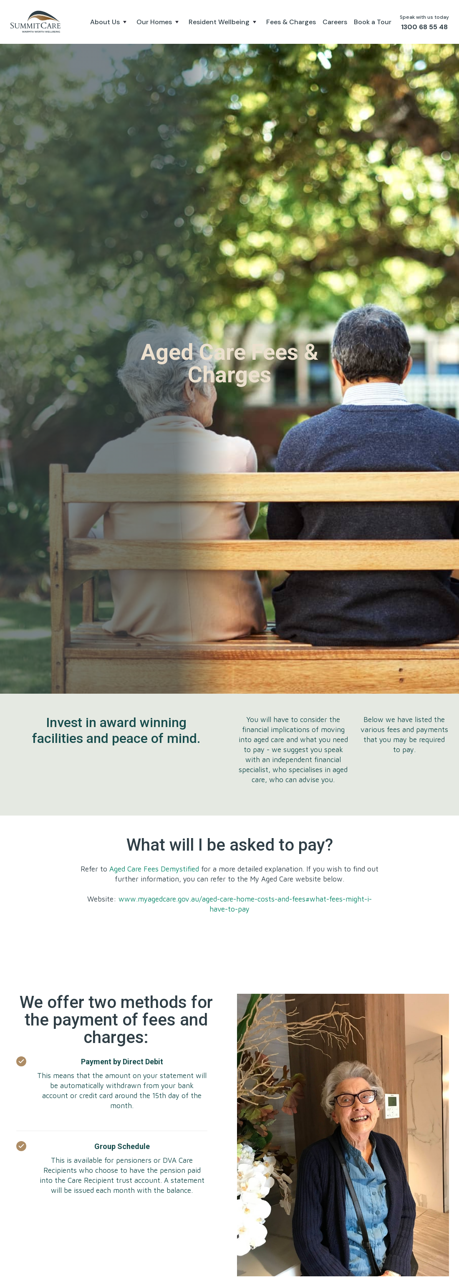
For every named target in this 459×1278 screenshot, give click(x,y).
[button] (110, 22)
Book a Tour (372, 22)
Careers (335, 22)
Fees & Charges (291, 22)
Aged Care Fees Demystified (155, 869)
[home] (36, 22)
